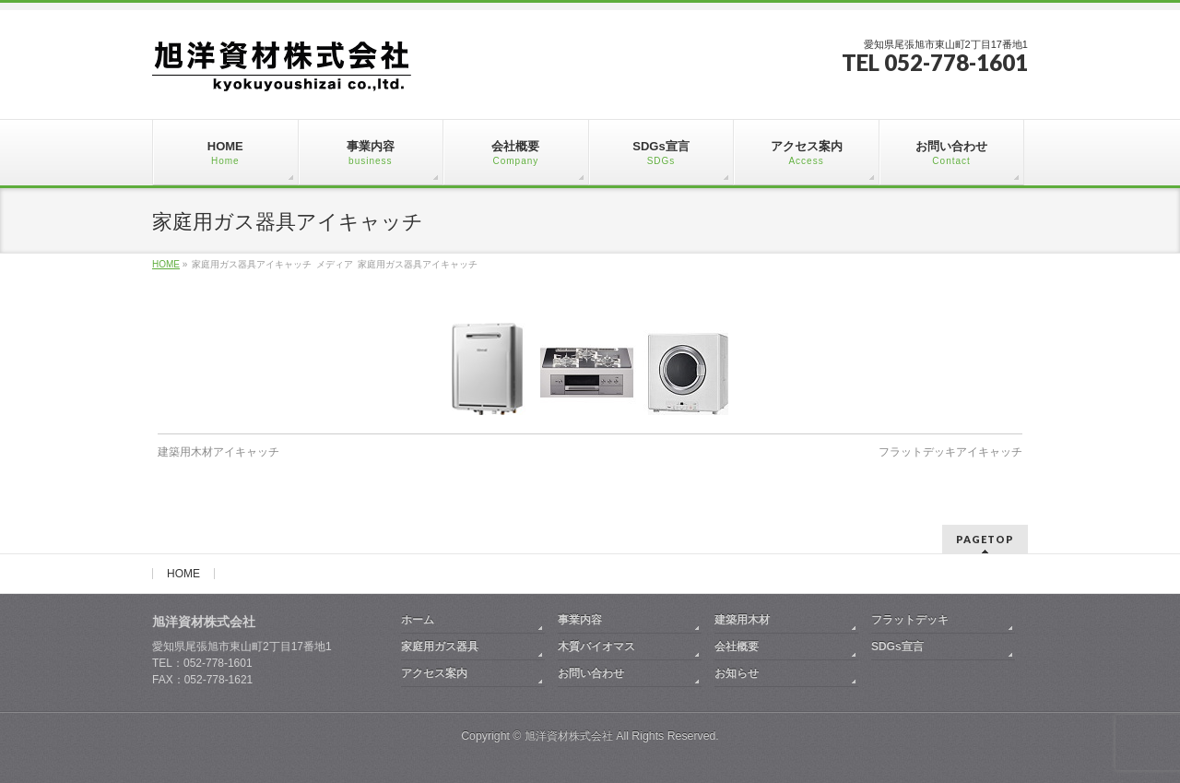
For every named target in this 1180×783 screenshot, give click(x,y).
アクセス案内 (434, 673)
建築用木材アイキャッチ (218, 451)
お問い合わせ (591, 673)
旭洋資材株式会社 (569, 736)
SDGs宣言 (897, 646)
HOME (183, 573)
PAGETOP (985, 539)
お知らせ (736, 673)
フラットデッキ (910, 619)
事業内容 (580, 619)
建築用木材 (742, 619)
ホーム (417, 619)
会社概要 (736, 646)
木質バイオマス (596, 646)
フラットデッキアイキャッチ (950, 451)
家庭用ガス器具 (439, 646)
